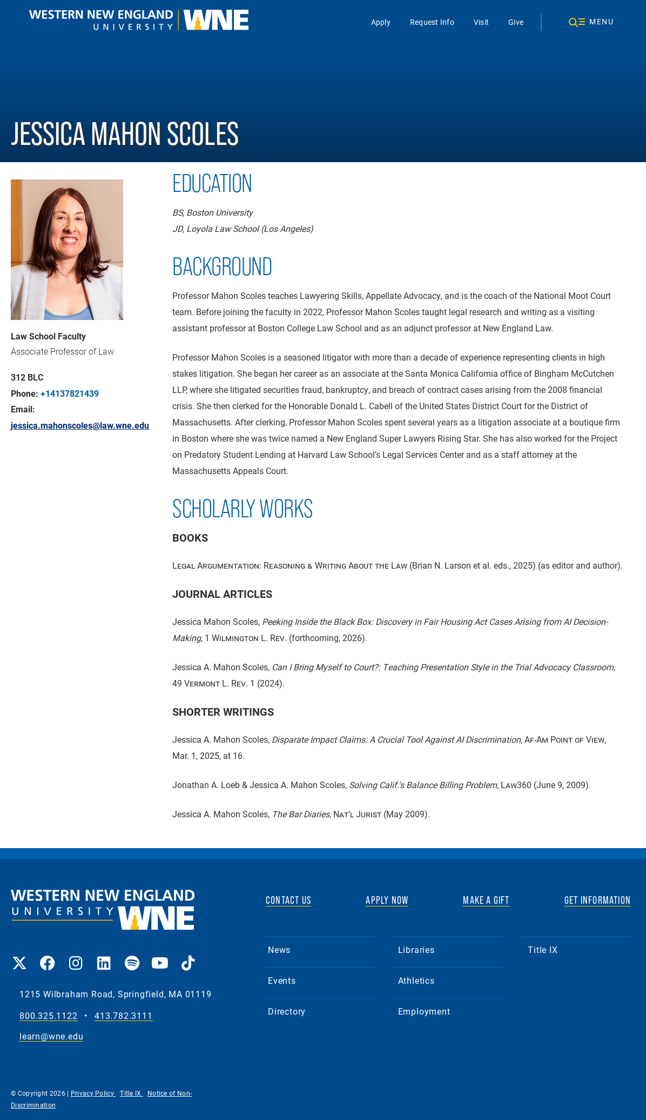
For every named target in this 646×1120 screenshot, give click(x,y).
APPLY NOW (387, 900)
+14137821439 (70, 393)
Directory (287, 1011)
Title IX (542, 949)
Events (282, 980)
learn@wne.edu (51, 1036)
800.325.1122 (48, 1016)
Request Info (432, 22)
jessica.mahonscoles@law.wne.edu (80, 425)
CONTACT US (288, 900)
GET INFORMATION (597, 900)
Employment (424, 1011)
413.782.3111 (124, 1016)
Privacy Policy (93, 1093)
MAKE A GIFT (486, 900)
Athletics (416, 980)
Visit (481, 22)
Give (515, 22)
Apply (381, 22)
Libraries (416, 949)
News (279, 949)
